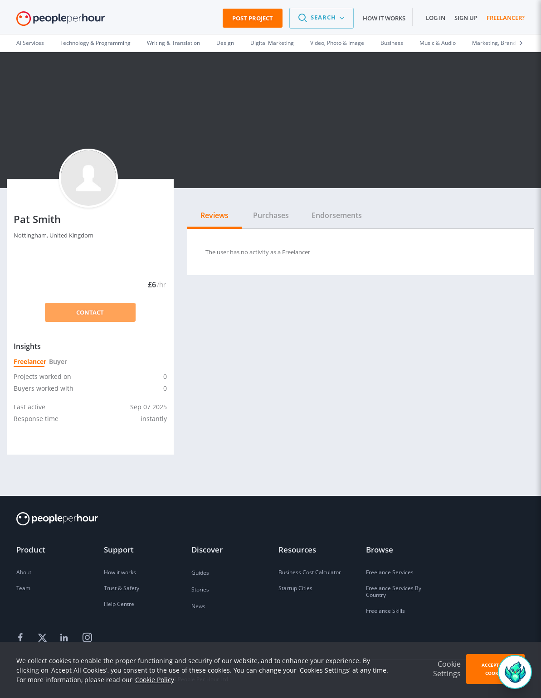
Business (391, 43)
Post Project (252, 18)
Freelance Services (390, 572)
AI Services (30, 43)
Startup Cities (295, 588)
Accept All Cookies (495, 669)
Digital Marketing (272, 43)
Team (23, 588)
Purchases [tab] (271, 215)
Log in (435, 18)
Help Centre (119, 604)
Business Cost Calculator (309, 572)
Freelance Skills (385, 611)
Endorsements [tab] (337, 215)
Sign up (466, 18)
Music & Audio (437, 43)
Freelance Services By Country (393, 591)
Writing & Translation (173, 43)
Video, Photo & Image (337, 43)
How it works (384, 18)
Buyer (57, 361)
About (23, 572)
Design (225, 43)
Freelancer (29, 361)
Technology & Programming (95, 43)
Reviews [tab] (214, 215)
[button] (321, 18)
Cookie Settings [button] (447, 669)
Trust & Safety (121, 588)
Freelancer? (506, 18)
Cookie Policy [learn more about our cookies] (154, 679)
